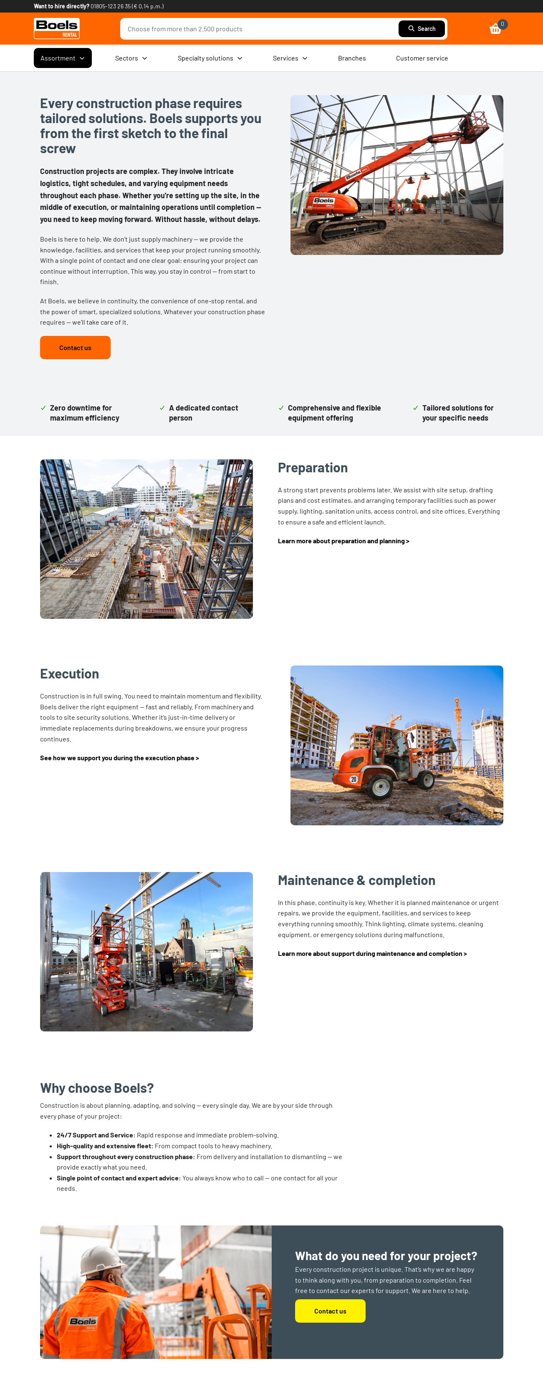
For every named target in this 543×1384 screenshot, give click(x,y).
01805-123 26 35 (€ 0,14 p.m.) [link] (127, 6)
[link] (57, 28)
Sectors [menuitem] (131, 58)
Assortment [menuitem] (62, 58)
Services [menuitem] (290, 58)
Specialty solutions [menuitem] (210, 58)
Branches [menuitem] (352, 58)
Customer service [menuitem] (422, 58)
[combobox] (261, 28)
